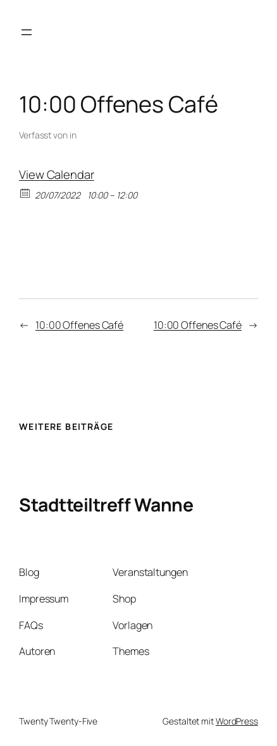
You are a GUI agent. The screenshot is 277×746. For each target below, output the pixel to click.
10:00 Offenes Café (79, 325)
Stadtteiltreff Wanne (106, 504)
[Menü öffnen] (26, 32)
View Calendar (56, 174)
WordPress (237, 721)
